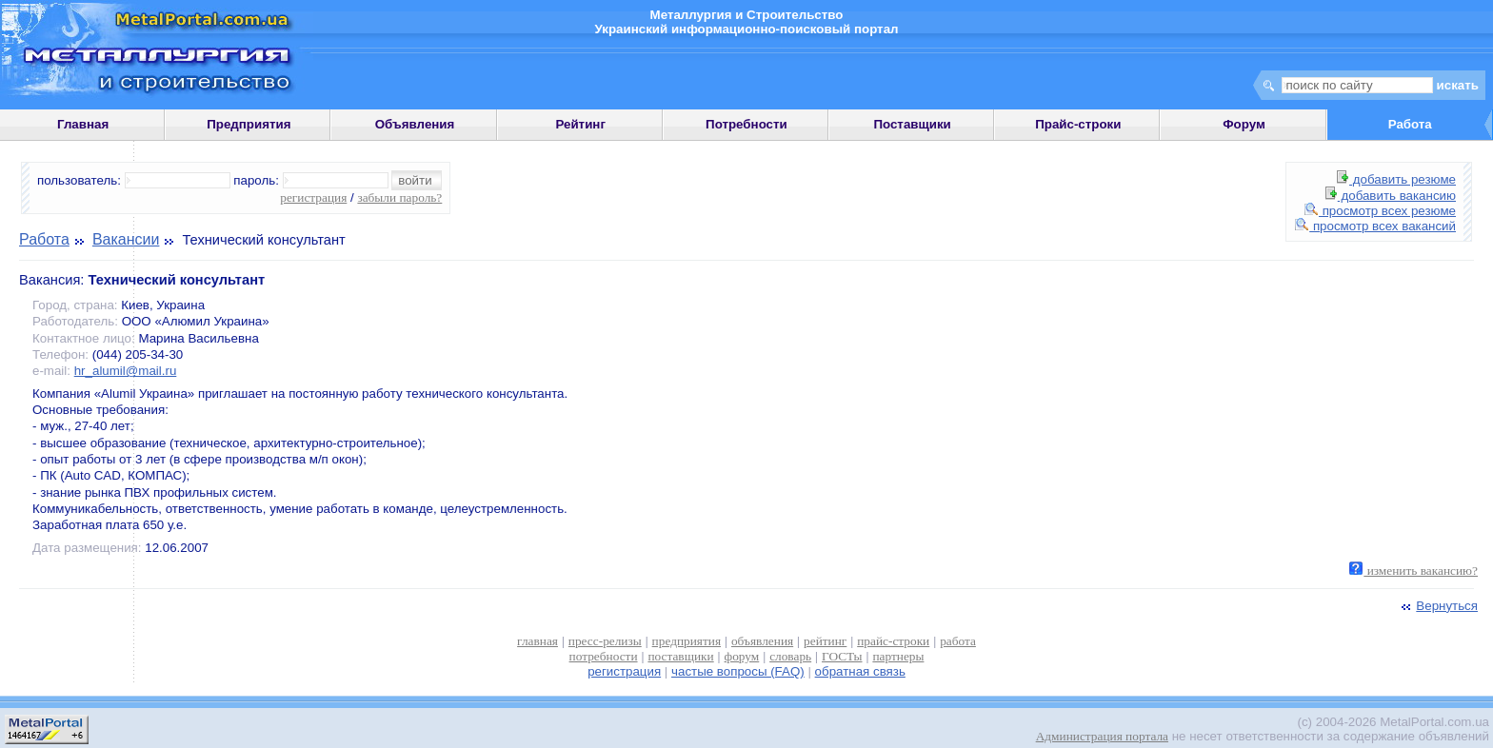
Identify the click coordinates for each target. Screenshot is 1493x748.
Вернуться (1438, 606)
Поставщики (911, 124)
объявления (762, 641)
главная (537, 641)
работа (958, 641)
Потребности (746, 124)
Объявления (415, 124)
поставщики (680, 656)
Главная (83, 124)
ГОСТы (842, 656)
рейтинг (825, 641)
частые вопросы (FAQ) (738, 671)
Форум (1244, 124)
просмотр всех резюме (1380, 211)
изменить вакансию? (1413, 570)
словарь (790, 656)
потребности (603, 656)
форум (742, 656)
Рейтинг (580, 124)
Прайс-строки (1078, 124)
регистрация (313, 197)
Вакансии (126, 239)
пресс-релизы (605, 641)
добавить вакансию (1390, 195)
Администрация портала (1102, 736)
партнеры (898, 656)
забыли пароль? (399, 197)
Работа (44, 239)
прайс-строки (893, 641)
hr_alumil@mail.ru (125, 371)
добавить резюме (1396, 179)
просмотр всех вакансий (1375, 226)
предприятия (686, 641)
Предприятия (248, 124)
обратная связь (860, 671)
